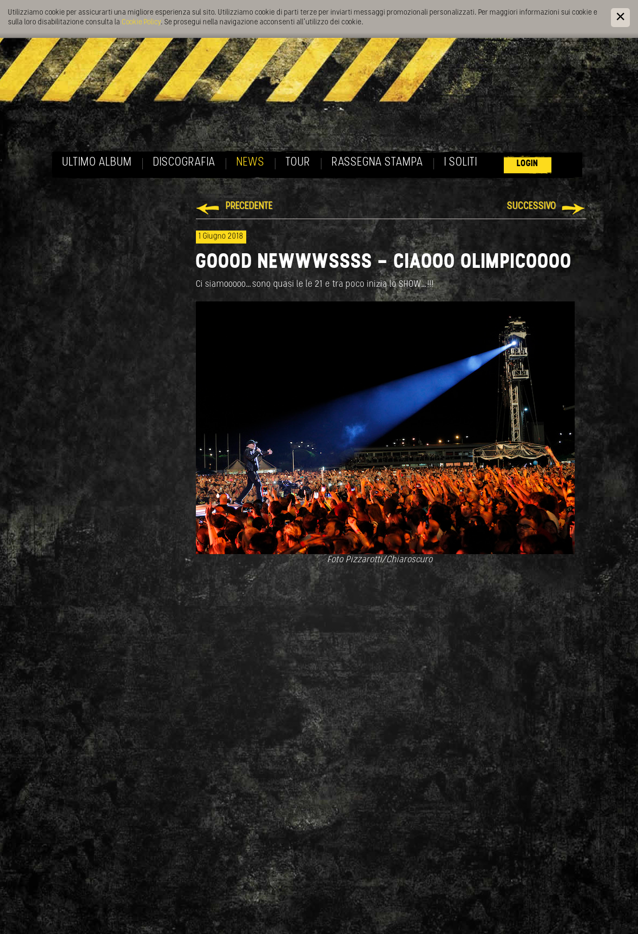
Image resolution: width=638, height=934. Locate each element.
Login (527, 163)
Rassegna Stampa (377, 162)
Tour (298, 162)
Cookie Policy (141, 22)
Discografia (184, 162)
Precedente (249, 206)
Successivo (531, 206)
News (250, 162)
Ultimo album (97, 162)
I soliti (460, 162)
